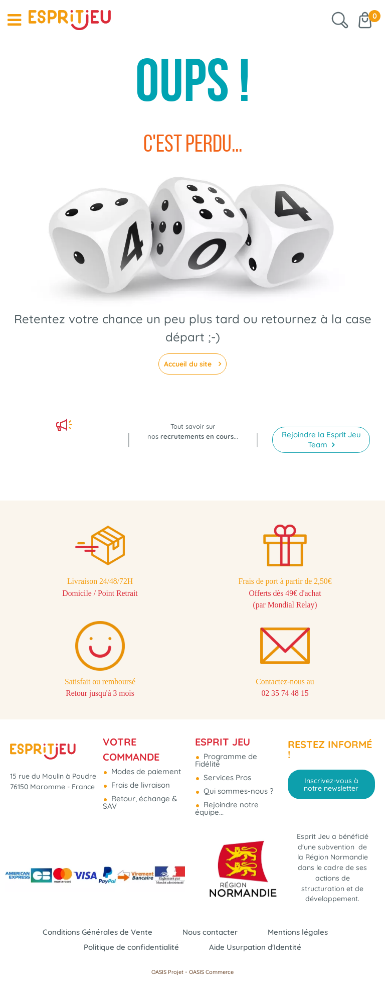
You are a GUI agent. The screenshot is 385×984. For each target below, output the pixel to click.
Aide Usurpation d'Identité (255, 947)
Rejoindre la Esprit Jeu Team (321, 405)
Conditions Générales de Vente (97, 932)
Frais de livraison (139, 759)
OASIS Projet (167, 971)
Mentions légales (298, 932)
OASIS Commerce (211, 971)
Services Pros (226, 751)
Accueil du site (189, 363)
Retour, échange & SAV (140, 776)
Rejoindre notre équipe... (227, 782)
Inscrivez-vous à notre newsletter (331, 759)
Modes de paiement (145, 745)
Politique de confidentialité (131, 947)
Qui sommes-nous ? (237, 765)
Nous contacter (210, 932)
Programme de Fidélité (226, 734)
